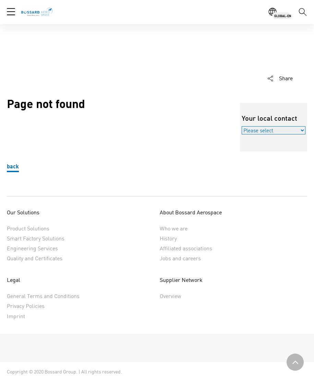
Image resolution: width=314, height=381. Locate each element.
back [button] (13, 166)
